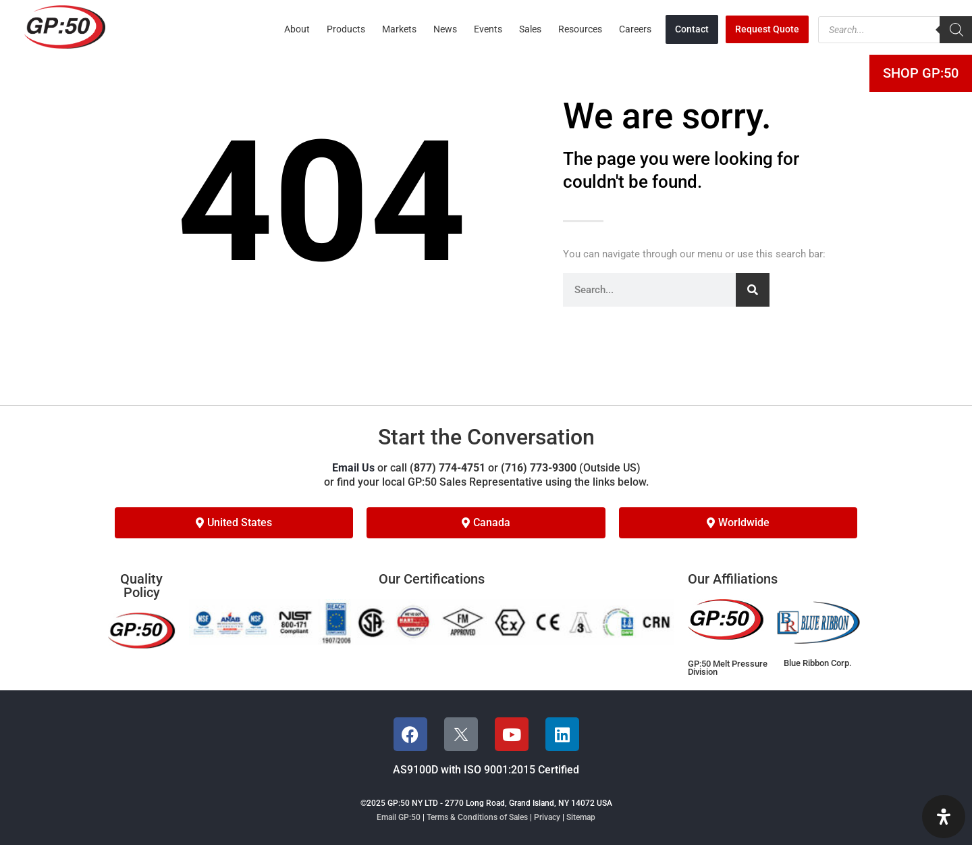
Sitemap (580, 817)
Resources (580, 29)
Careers (635, 29)
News (445, 29)
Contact (692, 29)
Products (346, 29)
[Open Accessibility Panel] (943, 816)
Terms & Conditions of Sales (477, 817)
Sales (530, 29)
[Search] (753, 290)
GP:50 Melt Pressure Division (727, 668)
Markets (399, 29)
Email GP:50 (399, 817)
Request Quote (767, 29)
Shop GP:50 (921, 73)
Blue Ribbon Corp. (818, 663)
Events (488, 29)
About (297, 29)
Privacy (547, 817)
